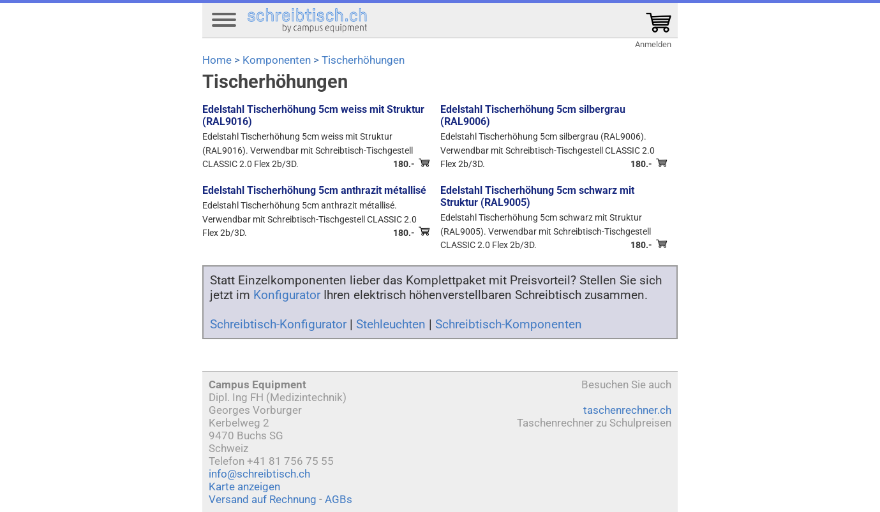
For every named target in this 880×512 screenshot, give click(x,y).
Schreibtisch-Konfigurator (278, 324)
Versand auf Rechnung (263, 499)
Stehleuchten (391, 324)
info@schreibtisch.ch (259, 473)
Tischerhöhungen (363, 60)
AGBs (338, 499)
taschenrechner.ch (627, 410)
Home (217, 60)
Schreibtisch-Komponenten (508, 324)
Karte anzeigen (244, 486)
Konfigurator (286, 295)
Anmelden (653, 44)
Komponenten (276, 60)
